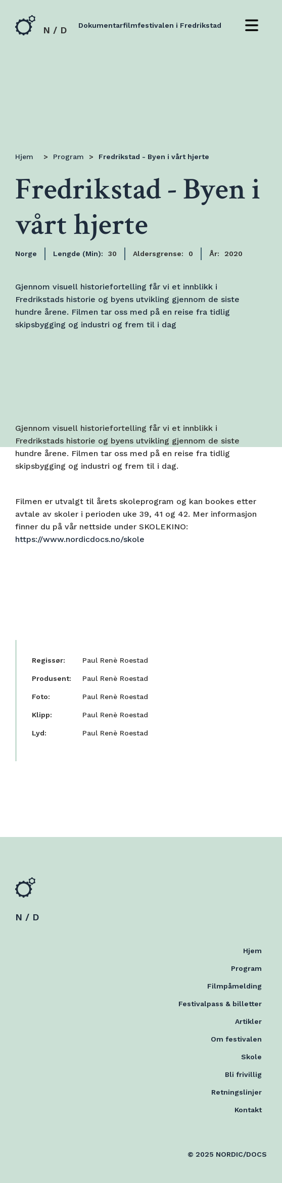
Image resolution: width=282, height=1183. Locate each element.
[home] (41, 25)
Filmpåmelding (234, 986)
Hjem (24, 157)
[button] (252, 25)
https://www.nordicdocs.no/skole (80, 539)
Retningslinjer (236, 1092)
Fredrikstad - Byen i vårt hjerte (154, 157)
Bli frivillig (243, 1074)
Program (68, 157)
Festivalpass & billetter (220, 1004)
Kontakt (248, 1110)
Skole (251, 1057)
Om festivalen (236, 1039)
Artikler (248, 1021)
